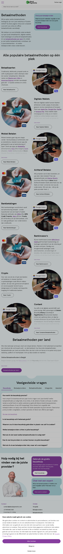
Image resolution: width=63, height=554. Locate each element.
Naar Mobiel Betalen (9, 162)
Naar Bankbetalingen (9, 228)
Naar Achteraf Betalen (43, 194)
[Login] (57, 2)
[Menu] (2, 2)
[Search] (60, 7)
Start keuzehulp (42, 27)
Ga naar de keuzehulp (10, 414)
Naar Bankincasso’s (42, 264)
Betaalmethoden (35, 388)
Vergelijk (35, 507)
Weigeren (31, 546)
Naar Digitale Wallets (42, 127)
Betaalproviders (20, 388)
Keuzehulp (7, 388)
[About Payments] (31, 2)
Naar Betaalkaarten (9, 89)
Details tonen (32, 551)
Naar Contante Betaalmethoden (45, 332)
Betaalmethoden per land (11, 370)
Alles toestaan (31, 541)
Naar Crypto (7, 295)
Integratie (48, 388)
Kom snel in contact (41, 492)
